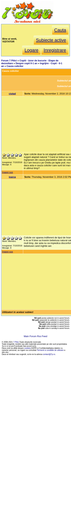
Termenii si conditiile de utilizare (50, 350)
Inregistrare (55, 50)
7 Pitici (16, 342)
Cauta (60, 30)
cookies (27, 348)
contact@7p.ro (49, 354)
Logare (31, 50)
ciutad (12, 93)
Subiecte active (51, 40)
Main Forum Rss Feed (35, 336)
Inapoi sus (7, 172)
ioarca (12, 177)
